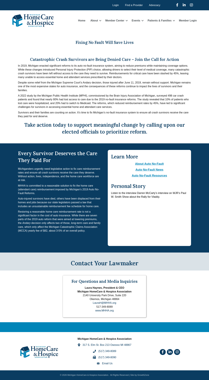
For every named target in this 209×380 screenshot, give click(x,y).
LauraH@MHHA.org (104, 302)
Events (136, 20)
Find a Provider (134, 5)
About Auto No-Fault (149, 163)
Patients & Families (160, 20)
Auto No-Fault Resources (149, 175)
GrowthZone (143, 375)
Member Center (114, 20)
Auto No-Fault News (149, 169)
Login (116, 5)
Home (81, 20)
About (94, 20)
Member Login (188, 20)
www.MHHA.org (104, 310)
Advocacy (154, 5)
